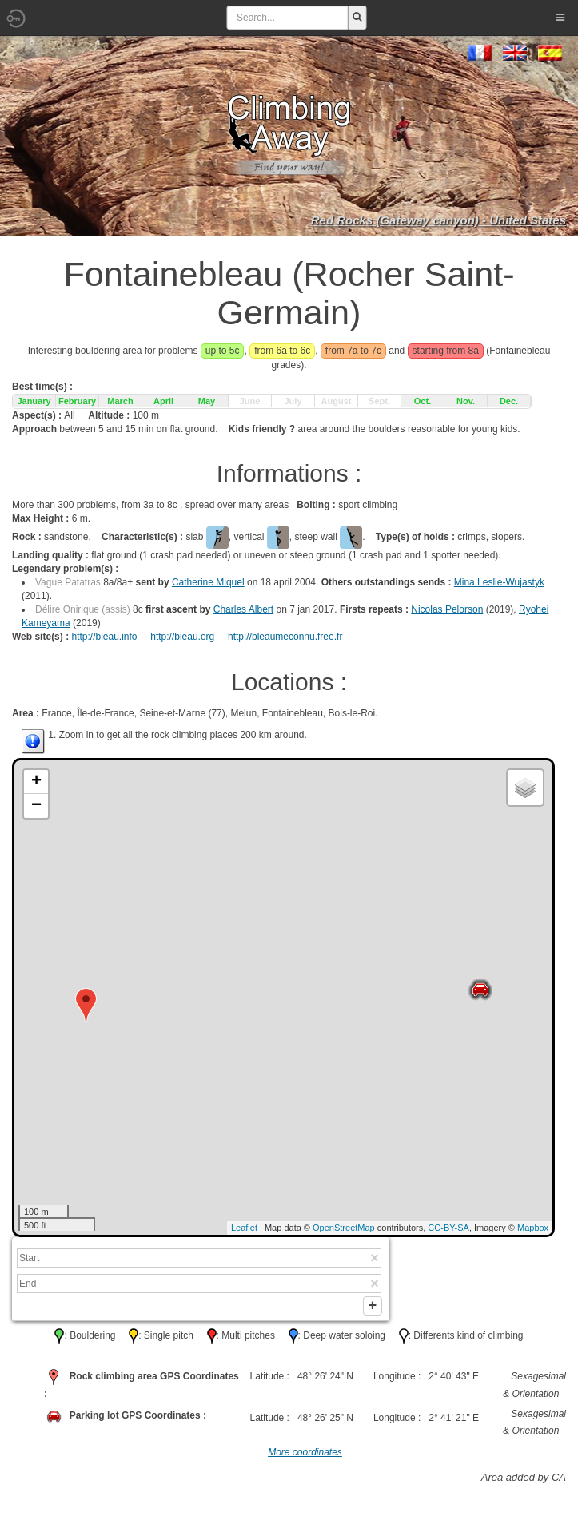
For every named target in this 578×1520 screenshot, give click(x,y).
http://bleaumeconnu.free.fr (285, 636)
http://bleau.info (105, 636)
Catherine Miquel (208, 582)
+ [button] (36, 782)
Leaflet (244, 1227)
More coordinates (305, 1456)
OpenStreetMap (344, 1227)
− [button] (36, 806)
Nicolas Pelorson (447, 609)
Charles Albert (243, 609)
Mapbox (532, 1227)
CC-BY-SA (448, 1227)
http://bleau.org (183, 636)
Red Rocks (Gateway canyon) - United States (438, 220)
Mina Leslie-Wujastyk (499, 582)
